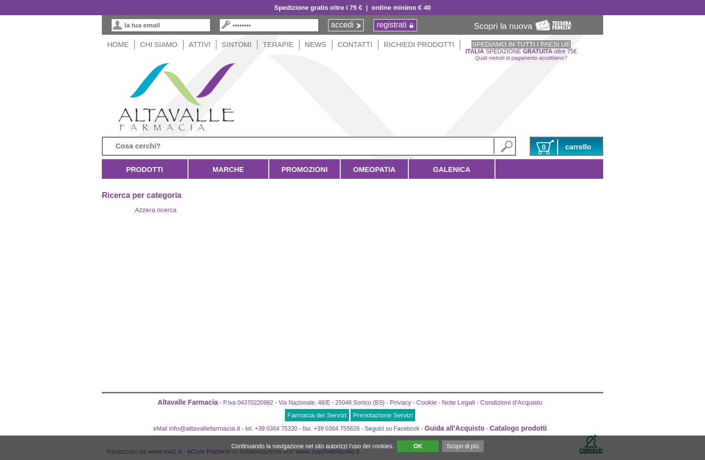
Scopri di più (462, 446)
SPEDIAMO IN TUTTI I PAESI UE (521, 44)
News (316, 44)
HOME (118, 44)
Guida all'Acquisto (454, 428)
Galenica (451, 169)
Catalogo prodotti (518, 428)
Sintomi (237, 44)
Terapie (278, 44)
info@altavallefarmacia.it (204, 428)
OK (417, 446)
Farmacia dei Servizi (317, 415)
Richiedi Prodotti (419, 44)
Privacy (400, 402)
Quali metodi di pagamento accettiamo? (521, 58)
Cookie (427, 402)
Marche (228, 169)
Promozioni (305, 169)
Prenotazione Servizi (383, 415)
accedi (342, 25)
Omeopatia (374, 169)
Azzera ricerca (155, 210)
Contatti (355, 44)
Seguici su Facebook (392, 428)
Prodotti (144, 169)
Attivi (200, 44)
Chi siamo (159, 44)
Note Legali (458, 402)
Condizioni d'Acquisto (511, 402)
